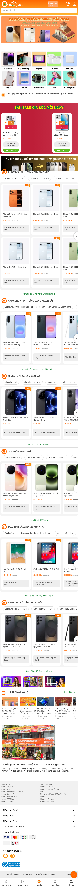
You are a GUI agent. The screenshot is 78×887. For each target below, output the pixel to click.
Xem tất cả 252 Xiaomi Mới (39, 445)
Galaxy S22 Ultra (7, 799)
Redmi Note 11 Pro (8, 794)
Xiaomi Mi (52, 382)
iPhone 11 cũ (6, 789)
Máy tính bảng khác (65, 533)
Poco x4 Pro (5, 784)
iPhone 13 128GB (46, 787)
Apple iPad (9, 533)
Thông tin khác (39, 815)
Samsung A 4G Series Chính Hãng (19, 307)
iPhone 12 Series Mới (65, 178)
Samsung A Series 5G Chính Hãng (56, 307)
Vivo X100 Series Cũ (57, 458)
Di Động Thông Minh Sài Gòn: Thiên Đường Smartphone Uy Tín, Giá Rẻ (40, 94)
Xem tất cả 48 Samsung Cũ (39, 671)
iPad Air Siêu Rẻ (7, 802)
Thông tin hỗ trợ (39, 821)
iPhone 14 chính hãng (9, 797)
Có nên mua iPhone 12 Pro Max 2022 (53, 794)
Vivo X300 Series (34, 458)
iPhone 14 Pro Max (47, 799)
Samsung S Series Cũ (43, 609)
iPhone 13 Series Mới (39, 178)
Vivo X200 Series (12, 458)
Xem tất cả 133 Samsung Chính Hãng (39, 369)
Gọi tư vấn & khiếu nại (39, 826)
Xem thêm (69, 692)
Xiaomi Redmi (11, 382)
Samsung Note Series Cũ (16, 609)
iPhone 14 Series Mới (14, 178)
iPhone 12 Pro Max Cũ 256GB (12, 792)
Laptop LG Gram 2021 (48, 784)
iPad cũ (42, 792)
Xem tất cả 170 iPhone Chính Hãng (39, 294)
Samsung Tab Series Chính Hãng (35, 533)
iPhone (42, 797)
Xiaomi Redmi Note (32, 382)
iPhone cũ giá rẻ (7, 787)
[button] (76, 236)
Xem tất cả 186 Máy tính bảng (39, 596)
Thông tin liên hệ (39, 810)
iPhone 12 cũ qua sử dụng (49, 789)
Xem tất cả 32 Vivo (39, 520)
